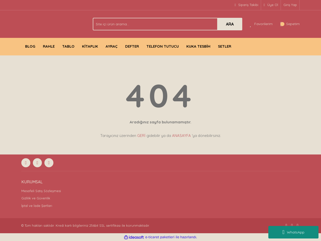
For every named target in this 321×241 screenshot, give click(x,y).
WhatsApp (293, 232)
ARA (230, 24)
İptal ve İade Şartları (36, 206)
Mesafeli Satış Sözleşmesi (41, 191)
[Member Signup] (271, 5)
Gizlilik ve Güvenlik (35, 198)
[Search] (167, 24)
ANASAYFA (181, 135)
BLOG (30, 46)
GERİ (141, 135)
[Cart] (290, 24)
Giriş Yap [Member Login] (290, 5)
